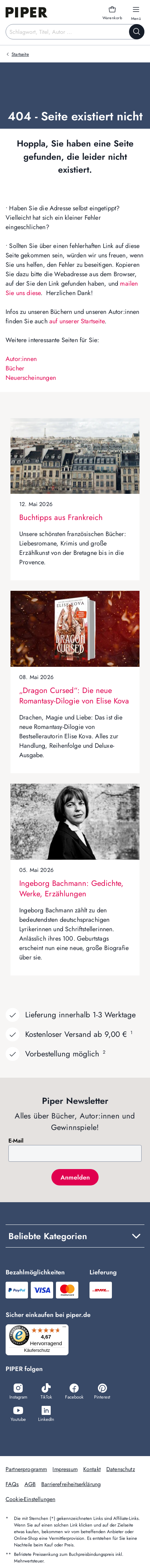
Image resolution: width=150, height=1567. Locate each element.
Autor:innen (21, 358)
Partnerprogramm (26, 1469)
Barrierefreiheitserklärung (71, 1484)
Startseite (20, 54)
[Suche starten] (136, 31)
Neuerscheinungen (31, 377)
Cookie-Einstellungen (30, 1499)
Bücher (15, 368)
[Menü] (64, 1328)
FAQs (12, 1484)
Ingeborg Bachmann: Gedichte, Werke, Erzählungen (71, 888)
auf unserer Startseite (77, 321)
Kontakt (92, 1469)
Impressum (64, 1469)
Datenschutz (120, 1469)
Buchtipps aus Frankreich (61, 517)
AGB (30, 1484)
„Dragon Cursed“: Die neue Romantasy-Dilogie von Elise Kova (74, 695)
